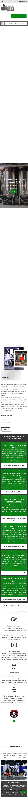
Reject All (7, 792)
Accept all (23, 792)
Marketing (24, 794)
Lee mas (14, 191)
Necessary (5, 794)
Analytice (11, 794)
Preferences (18, 794)
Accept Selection (14, 792)
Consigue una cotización (19, 16)
